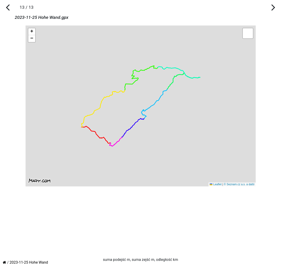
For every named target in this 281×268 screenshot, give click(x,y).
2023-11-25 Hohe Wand (29, 262)
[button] (31, 31)
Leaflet (215, 184)
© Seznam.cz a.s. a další (239, 184)
